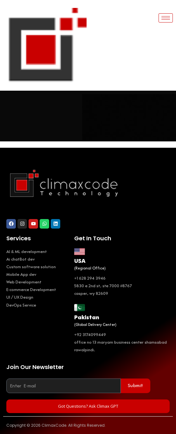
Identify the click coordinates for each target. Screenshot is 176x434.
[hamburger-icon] (166, 18)
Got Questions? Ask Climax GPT (88, 406)
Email (13, 374)
